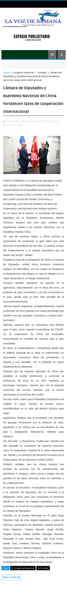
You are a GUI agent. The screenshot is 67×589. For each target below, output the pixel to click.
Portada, (18, 125)
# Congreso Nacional (23, 568)
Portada (42, 72)
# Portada (43, 568)
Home (6, 72)
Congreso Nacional (23, 72)
